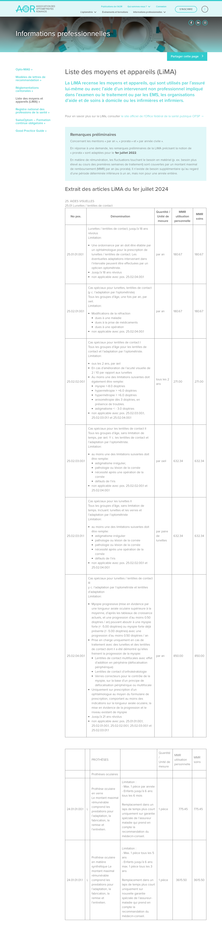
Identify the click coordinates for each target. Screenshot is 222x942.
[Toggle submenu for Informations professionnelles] (165, 12)
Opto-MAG (23, 70)
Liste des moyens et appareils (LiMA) (29, 100)
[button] (191, 22)
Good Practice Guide (30, 131)
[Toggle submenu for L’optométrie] (95, 12)
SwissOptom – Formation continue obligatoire (33, 121)
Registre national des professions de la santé (31, 111)
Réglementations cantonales (27, 89)
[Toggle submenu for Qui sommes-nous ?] (149, 6)
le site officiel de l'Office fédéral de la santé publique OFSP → (162, 116)
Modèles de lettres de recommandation (30, 78)
